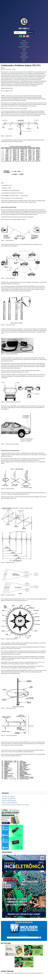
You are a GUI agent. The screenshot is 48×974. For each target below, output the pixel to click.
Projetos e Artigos (24, 57)
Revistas (24, 59)
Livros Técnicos (24, 53)
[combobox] (20, 32)
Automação (24, 44)
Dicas (24, 51)
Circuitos (24, 48)
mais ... (24, 61)
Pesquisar (30, 32)
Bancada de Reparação (24, 46)
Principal (24, 40)
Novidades (24, 55)
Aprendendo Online (24, 42)
